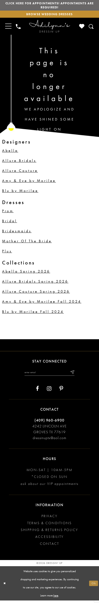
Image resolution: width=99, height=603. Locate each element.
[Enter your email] (49, 374)
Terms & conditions (49, 525)
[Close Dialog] (5, 585)
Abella (10, 152)
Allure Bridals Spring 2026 (35, 283)
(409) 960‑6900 (49, 422)
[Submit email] (74, 374)
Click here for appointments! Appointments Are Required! (49, 5)
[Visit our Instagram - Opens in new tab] (49, 391)
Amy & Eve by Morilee (29, 182)
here (55, 598)
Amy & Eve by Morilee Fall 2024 (41, 303)
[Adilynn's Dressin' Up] (49, 28)
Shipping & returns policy (49, 532)
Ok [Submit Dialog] (93, 586)
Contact (49, 546)
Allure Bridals (19, 162)
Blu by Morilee (20, 192)
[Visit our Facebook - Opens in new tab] (37, 391)
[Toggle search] (91, 28)
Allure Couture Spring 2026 (36, 293)
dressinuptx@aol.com (49, 440)
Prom (7, 212)
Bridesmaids (17, 232)
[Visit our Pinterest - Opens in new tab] (61, 391)
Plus (7, 253)
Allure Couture (20, 172)
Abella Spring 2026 (26, 273)
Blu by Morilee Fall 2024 (33, 313)
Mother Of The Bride (27, 242)
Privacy (49, 519)
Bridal (9, 222)
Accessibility (49, 539)
